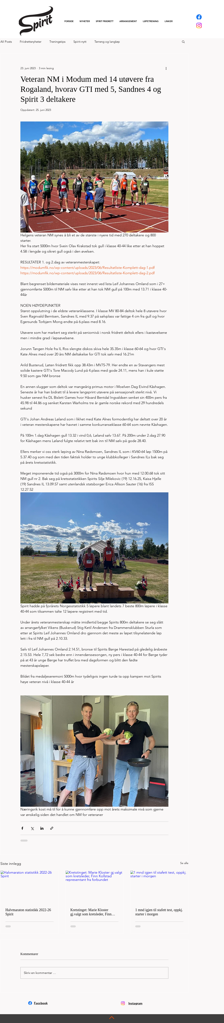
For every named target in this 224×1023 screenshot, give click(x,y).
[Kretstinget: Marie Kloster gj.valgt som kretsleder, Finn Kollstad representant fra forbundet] (94, 887)
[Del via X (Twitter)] (32, 828)
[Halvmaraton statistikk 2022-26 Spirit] (29, 887)
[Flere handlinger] (166, 68)
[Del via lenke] (52, 828)
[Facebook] (199, 17)
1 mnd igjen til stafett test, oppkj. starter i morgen (159, 912)
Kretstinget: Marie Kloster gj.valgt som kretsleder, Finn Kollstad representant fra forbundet (91, 912)
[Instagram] (199, 25)
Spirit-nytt (79, 42)
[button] (104, 21)
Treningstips (57, 42)
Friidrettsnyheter (30, 42)
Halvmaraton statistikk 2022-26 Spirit (28, 912)
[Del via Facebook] (22, 828)
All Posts (6, 42)
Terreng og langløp (107, 42)
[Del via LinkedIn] (42, 828)
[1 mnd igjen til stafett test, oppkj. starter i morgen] (159, 887)
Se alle (184, 863)
